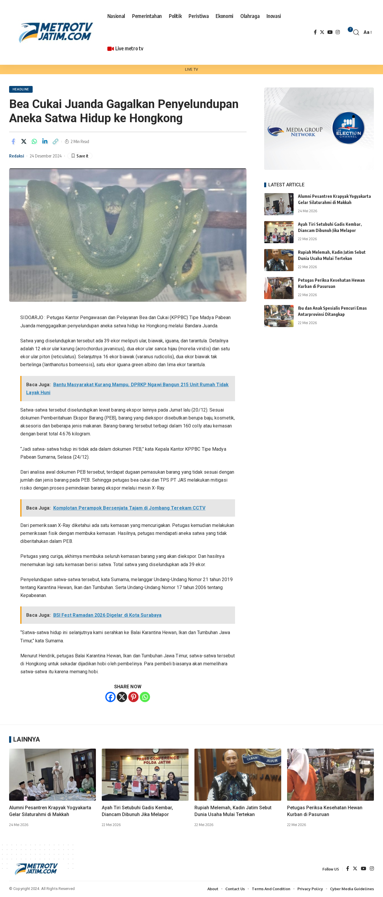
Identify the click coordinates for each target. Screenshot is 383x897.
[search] (356, 32)
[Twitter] (322, 32)
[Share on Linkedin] (45, 142)
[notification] (347, 32)
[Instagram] (337, 32)
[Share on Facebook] (13, 142)
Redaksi (16, 156)
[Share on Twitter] (24, 142)
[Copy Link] (55, 142)
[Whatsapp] (145, 697)
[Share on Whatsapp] (34, 142)
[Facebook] (315, 32)
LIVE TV (191, 69)
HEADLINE (21, 89)
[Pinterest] (133, 697)
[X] (122, 697)
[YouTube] (330, 32)
